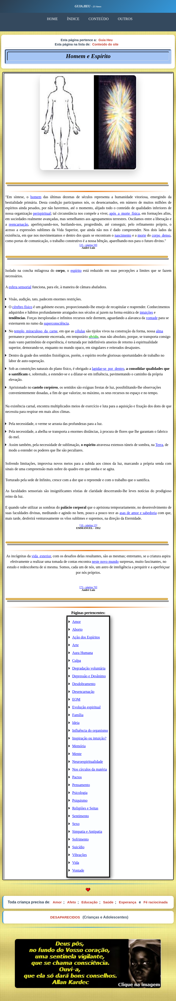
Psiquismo (80, 800)
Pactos (77, 777)
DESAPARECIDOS (65, 917)
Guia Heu (106, 40)
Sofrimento (80, 839)
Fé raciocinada (155, 902)
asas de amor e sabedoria (138, 513)
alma (159, 331)
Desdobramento (83, 684)
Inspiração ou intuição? (89, 738)
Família (77, 715)
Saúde (108, 902)
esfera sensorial (20, 287)
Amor (76, 622)
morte (142, 235)
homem (35, 197)
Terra (159, 445)
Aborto (77, 629)
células (80, 331)
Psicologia (80, 793)
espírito (76, 270)
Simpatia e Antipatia (87, 831)
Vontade (78, 870)
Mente (77, 754)
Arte (75, 645)
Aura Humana (82, 653)
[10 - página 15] (88, 525)
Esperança (127, 902)
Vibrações (79, 855)
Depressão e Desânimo (89, 676)
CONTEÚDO (98, 19)
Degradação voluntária (88, 668)
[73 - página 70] (88, 587)
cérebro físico (22, 307)
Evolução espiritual (86, 707)
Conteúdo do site (105, 44)
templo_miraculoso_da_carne (36, 331)
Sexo (76, 824)
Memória (79, 746)
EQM (76, 699)
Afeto (71, 902)
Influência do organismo (90, 730)
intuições (146, 312)
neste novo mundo (105, 561)
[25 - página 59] (88, 245)
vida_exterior (41, 556)
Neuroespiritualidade (87, 761)
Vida (75, 863)
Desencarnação (83, 692)
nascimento (123, 235)
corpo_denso (161, 235)
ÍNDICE (73, 19)
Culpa (76, 660)
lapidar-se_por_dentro (108, 369)
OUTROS (125, 19)
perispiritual (42, 213)
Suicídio (78, 847)
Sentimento (80, 816)
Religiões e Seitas (85, 808)
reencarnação (18, 224)
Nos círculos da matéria (89, 769)
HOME (52, 19)
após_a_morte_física (124, 213)
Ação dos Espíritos (86, 637)
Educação (89, 902)
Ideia (76, 723)
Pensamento (81, 785)
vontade (152, 318)
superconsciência (56, 323)
